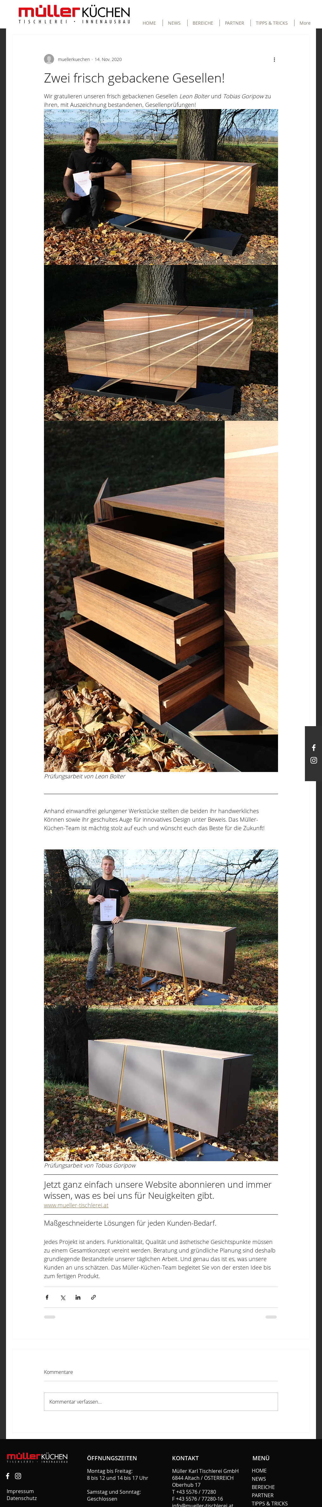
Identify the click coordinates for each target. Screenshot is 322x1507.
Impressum (20, 1491)
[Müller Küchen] (313, 747)
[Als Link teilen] (93, 1297)
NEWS (259, 1478)
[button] (204, 23)
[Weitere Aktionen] (274, 59)
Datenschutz (22, 1498)
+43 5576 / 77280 (196, 1491)
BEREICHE (263, 1487)
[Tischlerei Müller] (7, 1476)
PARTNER (263, 1495)
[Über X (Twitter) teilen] (62, 1297)
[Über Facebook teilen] (47, 1297)
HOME (259, 1470)
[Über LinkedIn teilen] (78, 1297)
